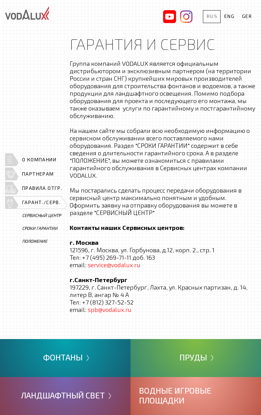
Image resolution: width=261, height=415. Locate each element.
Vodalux (27, 13)
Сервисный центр (41, 215)
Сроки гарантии (39, 228)
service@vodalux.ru (114, 265)
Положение (34, 241)
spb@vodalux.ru (110, 309)
